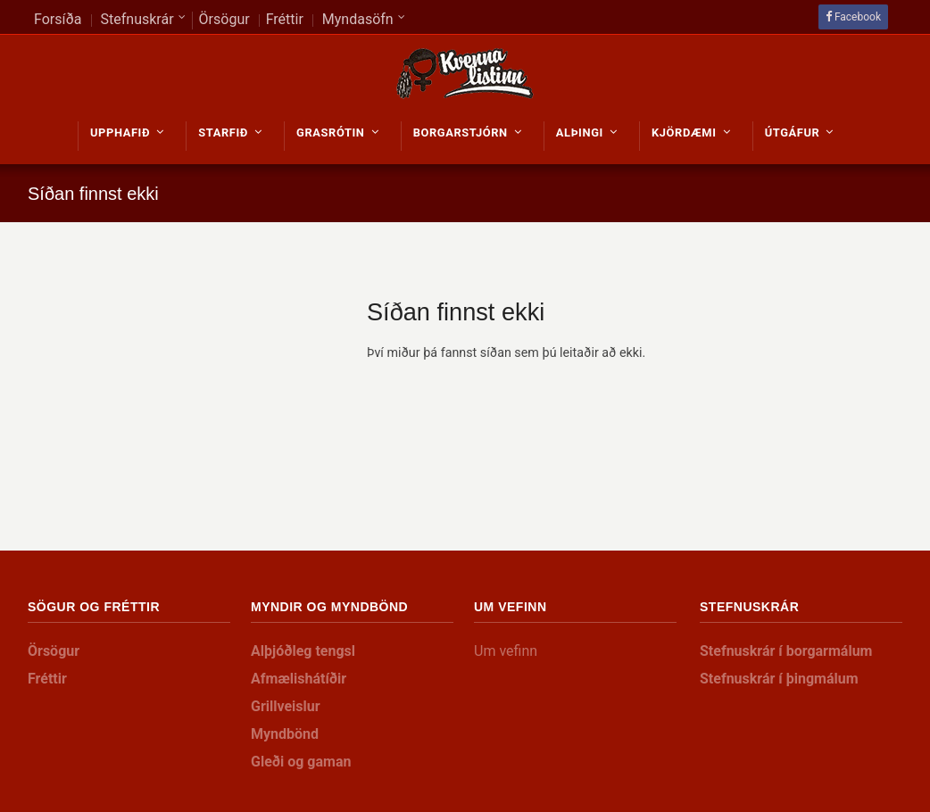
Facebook (858, 17)
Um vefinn (505, 650)
